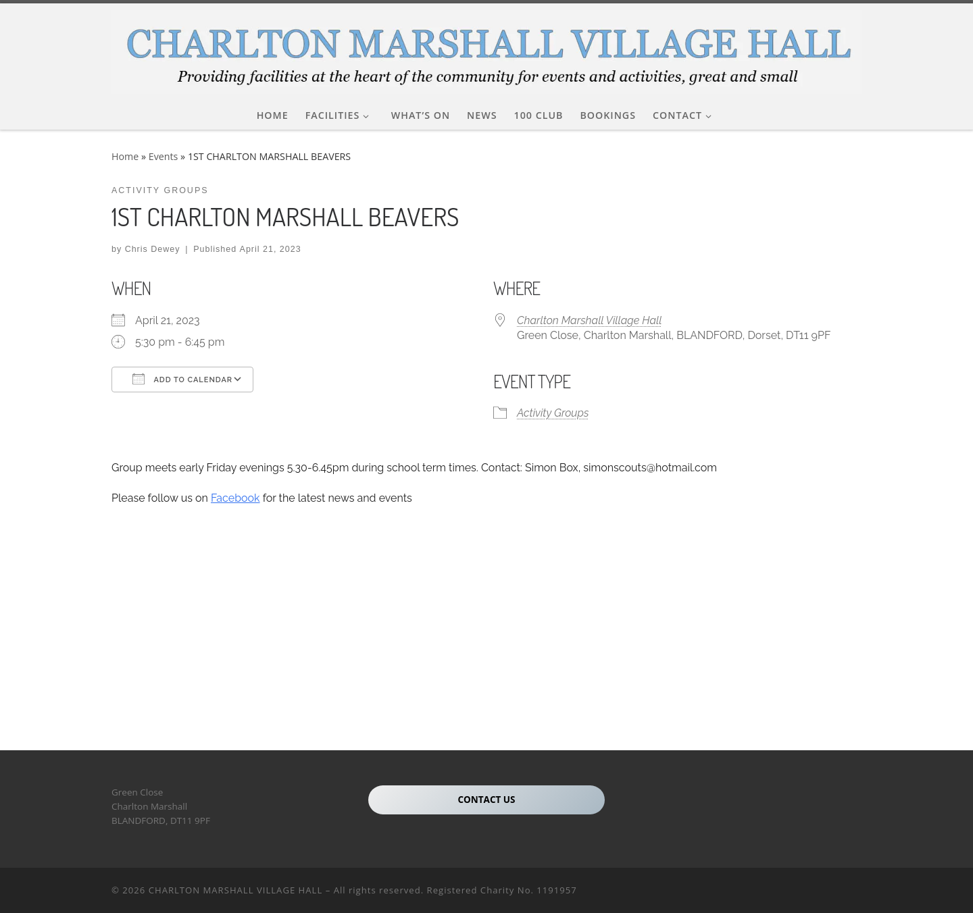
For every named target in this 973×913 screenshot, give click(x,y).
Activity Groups (553, 413)
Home (125, 156)
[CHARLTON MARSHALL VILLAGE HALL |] (486, 48)
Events (163, 156)
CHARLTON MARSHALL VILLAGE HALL (236, 890)
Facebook (235, 498)
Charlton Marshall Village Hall (589, 320)
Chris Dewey (152, 249)
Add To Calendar (182, 379)
